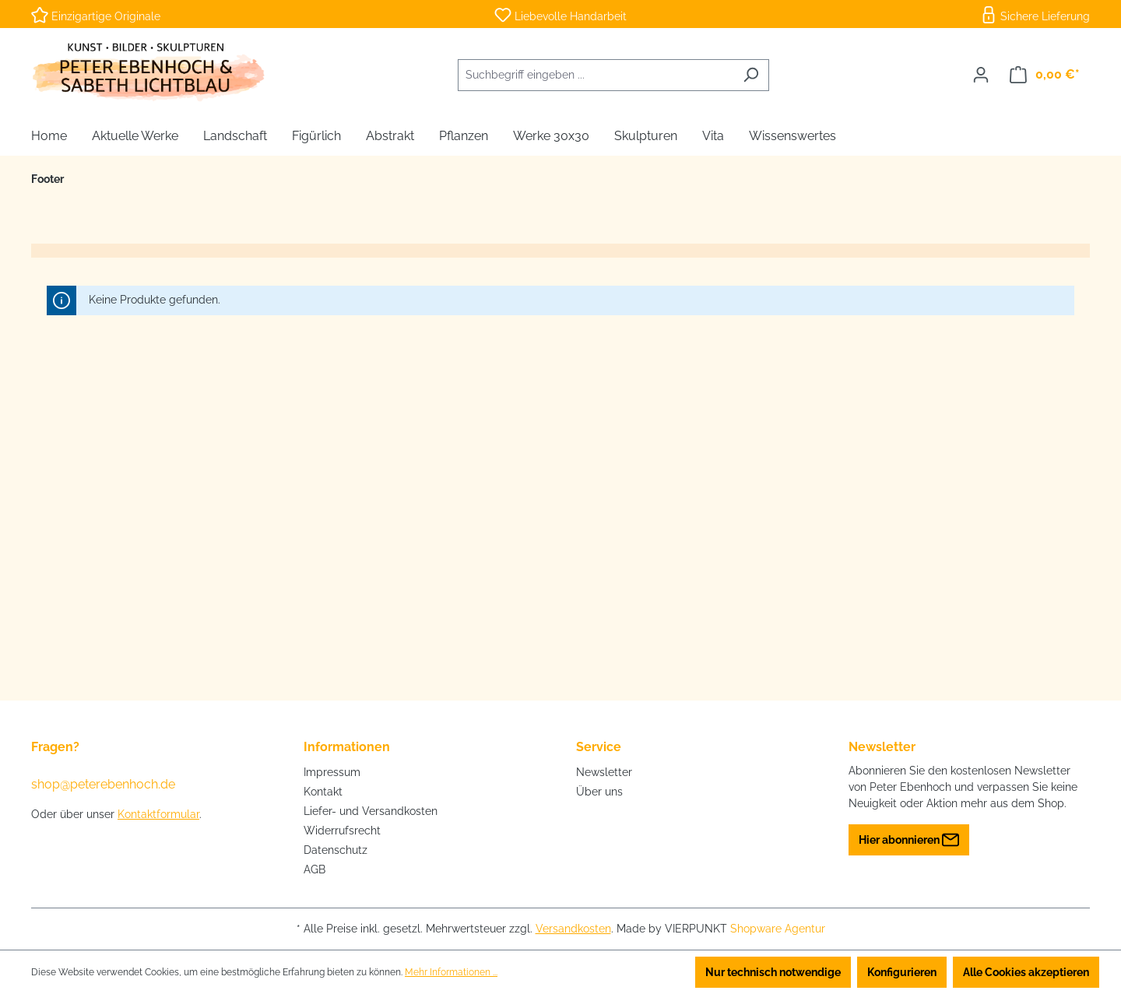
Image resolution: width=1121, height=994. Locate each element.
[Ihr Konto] (981, 74)
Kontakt (323, 791)
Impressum (332, 772)
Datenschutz (335, 850)
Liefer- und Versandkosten (371, 811)
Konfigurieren (902, 972)
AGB (314, 869)
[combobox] (595, 75)
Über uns (599, 791)
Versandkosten (573, 928)
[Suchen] (751, 75)
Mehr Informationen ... (451, 972)
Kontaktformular (158, 814)
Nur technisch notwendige (773, 972)
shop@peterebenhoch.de (103, 784)
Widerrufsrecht (342, 830)
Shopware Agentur (777, 928)
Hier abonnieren (909, 836)
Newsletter (604, 772)
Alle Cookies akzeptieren (1026, 972)
